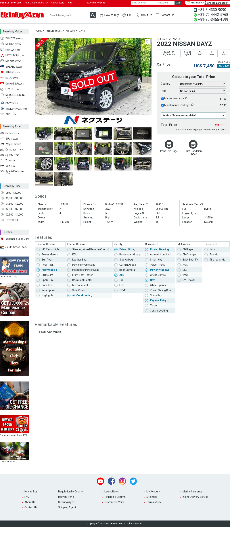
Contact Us (167, 15)
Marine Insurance (174, 98)
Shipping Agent (67, 507)
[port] (202, 91)
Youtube (100, 481)
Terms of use (154, 502)
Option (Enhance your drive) (179, 115)
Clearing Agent (66, 502)
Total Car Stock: (36, 2)
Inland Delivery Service (195, 496)
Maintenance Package (177, 105)
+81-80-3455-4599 (213, 19)
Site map (151, 496)
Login (178, 2)
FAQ (129, 15)
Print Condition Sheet (193, 152)
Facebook (111, 481)
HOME (38, 30)
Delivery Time (66, 496)
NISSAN (70, 30)
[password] (166, 3)
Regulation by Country (71, 491)
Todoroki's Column (115, 496)
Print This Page (169, 151)
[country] (202, 84)
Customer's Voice (114, 502)
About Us (146, 15)
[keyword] (69, 15)
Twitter (133, 481)
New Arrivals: (61, 2)
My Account (153, 491)
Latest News (111, 491)
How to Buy (111, 15)
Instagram (122, 481)
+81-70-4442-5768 (213, 14)
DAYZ (82, 30)
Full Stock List (54, 30)
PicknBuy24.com (22, 15)
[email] (144, 3)
